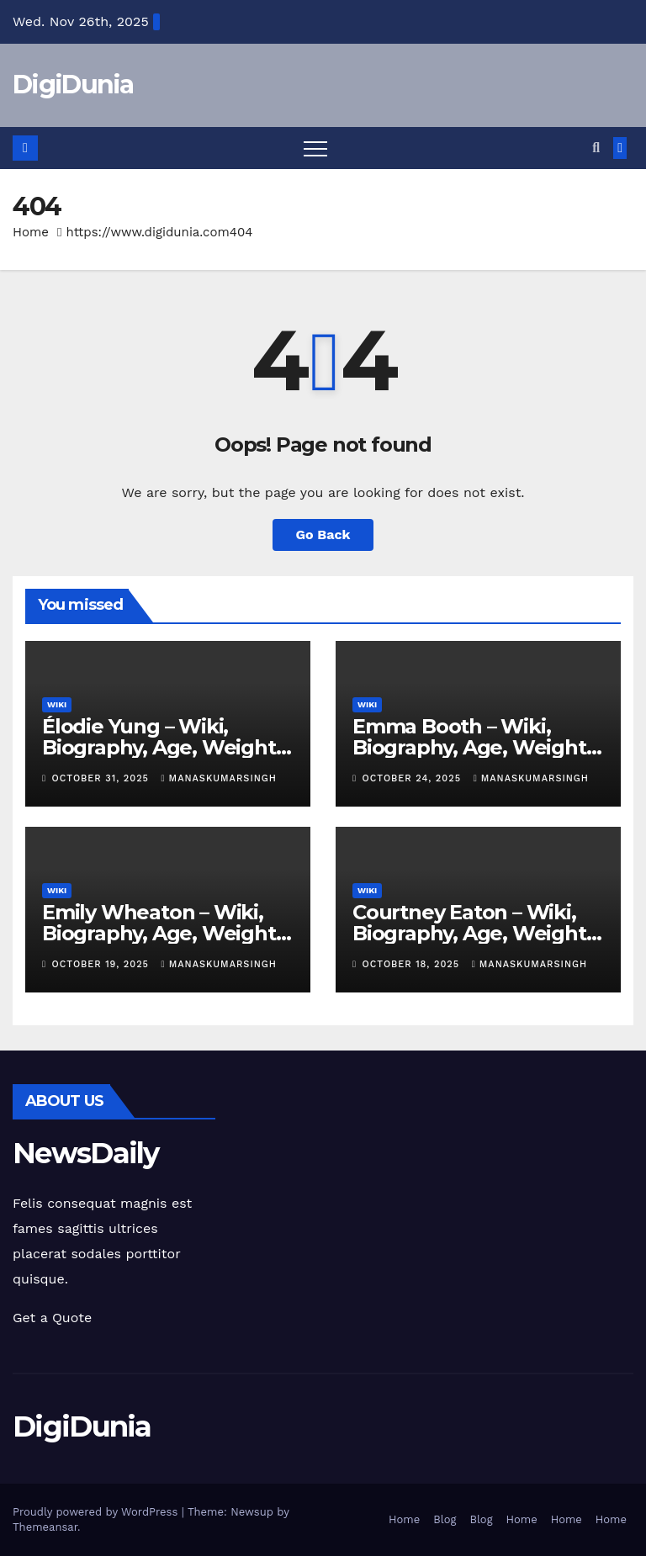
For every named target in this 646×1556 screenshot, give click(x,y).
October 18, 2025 (413, 964)
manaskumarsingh (219, 778)
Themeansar (45, 1527)
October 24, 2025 (414, 778)
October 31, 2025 (102, 778)
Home (31, 232)
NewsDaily (86, 1153)
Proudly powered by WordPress (97, 1512)
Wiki (56, 704)
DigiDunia (73, 84)
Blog (444, 1519)
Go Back (323, 534)
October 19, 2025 (102, 964)
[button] (596, 148)
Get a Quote (52, 1318)
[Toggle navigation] (315, 148)
